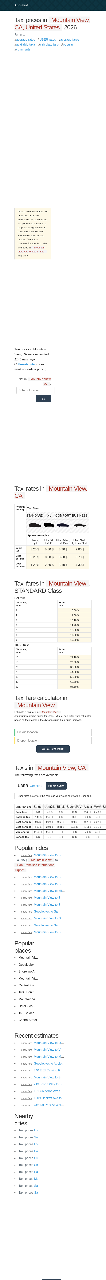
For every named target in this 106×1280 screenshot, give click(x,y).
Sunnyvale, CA (37, 1137)
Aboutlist (21, 5)
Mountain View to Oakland (52, 1042)
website (35, 785)
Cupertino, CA (36, 1158)
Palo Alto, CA (35, 1151)
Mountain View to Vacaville (52, 1049)
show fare (26, 855)
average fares (69, 39)
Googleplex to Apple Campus (54, 1063)
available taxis (26, 44)
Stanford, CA (35, 1165)
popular (68, 44)
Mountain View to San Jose (53, 932)
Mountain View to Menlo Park (54, 1056)
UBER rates (48, 39)
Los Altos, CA (36, 1130)
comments (23, 49)
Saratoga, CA (36, 1192)
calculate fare (49, 44)
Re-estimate (24, 364)
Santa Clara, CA (38, 1185)
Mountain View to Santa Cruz (54, 1077)
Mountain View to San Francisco (56, 877)
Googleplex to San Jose (50, 911)
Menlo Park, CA (37, 1178)
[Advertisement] (46, 87)
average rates (25, 39)
